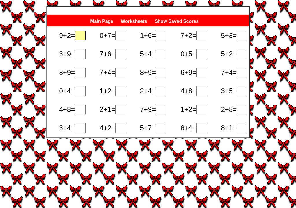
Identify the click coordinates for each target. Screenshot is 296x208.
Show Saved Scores (177, 21)
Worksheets (134, 21)
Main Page (101, 21)
